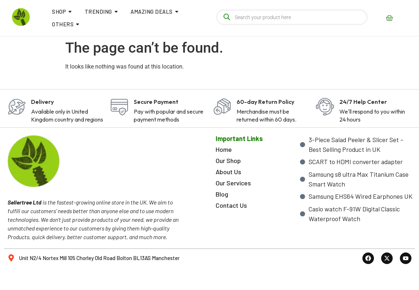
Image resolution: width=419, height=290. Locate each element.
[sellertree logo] (21, 17)
